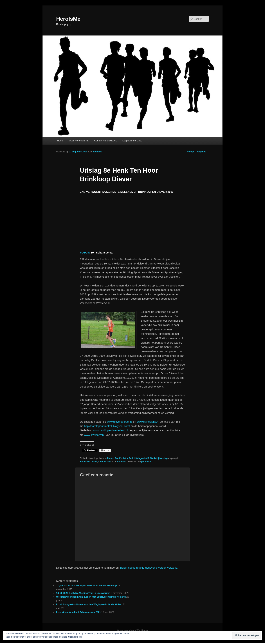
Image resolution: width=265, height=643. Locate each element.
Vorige (189, 151)
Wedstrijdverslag (159, 458)
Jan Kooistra (121, 458)
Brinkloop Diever (88, 461)
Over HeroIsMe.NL (78, 140)
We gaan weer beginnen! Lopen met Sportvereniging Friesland (91, 596)
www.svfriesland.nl (148, 421)
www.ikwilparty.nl (94, 434)
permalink (146, 461)
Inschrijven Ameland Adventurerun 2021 (78, 612)
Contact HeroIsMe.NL (105, 140)
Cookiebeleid (75, 637)
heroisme (97, 151)
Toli (131, 458)
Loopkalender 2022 (132, 140)
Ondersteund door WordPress (132, 630)
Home (60, 140)
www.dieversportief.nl (119, 421)
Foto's (110, 458)
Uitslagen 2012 (141, 458)
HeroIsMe (68, 19)
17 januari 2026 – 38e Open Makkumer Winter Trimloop (86, 585)
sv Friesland (104, 461)
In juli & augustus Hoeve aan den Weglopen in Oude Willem (89, 604)
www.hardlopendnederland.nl (110, 430)
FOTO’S (85, 252)
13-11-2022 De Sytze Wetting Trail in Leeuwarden (83, 593)
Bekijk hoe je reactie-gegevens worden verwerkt (149, 567)
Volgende (203, 151)
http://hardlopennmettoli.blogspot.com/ (107, 426)
